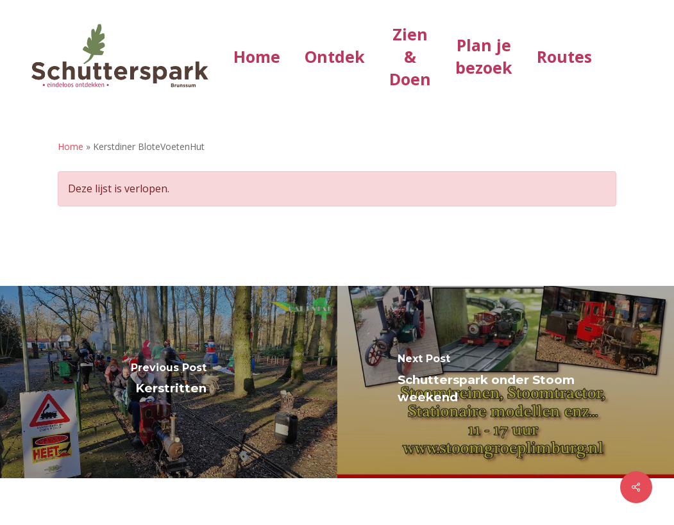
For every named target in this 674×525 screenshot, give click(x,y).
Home (70, 146)
